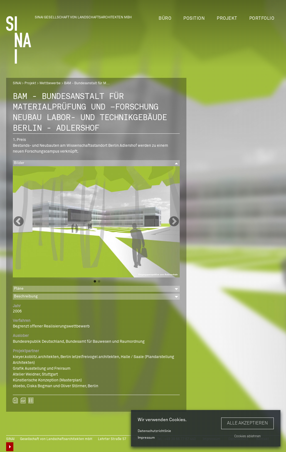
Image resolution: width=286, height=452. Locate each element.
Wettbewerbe (50, 83)
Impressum (146, 437)
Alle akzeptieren (247, 423)
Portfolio (262, 18)
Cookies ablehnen (247, 436)
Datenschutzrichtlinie (154, 431)
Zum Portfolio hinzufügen (15, 400)
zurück (30, 400)
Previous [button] (18, 222)
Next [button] (174, 222)
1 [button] (95, 281)
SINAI (17, 83)
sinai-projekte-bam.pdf (23, 400)
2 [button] (99, 281)
